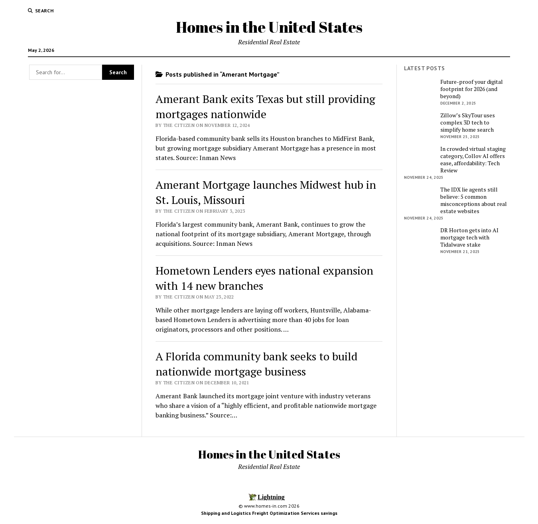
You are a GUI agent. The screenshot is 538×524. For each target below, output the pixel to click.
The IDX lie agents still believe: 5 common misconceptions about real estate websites (473, 200)
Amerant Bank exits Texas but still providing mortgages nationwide (265, 106)
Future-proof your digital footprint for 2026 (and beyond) (471, 89)
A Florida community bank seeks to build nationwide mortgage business (257, 364)
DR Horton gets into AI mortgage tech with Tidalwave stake (469, 237)
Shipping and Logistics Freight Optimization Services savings (269, 513)
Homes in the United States (269, 27)
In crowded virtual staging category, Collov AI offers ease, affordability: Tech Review (473, 159)
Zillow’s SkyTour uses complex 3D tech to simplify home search (467, 122)
